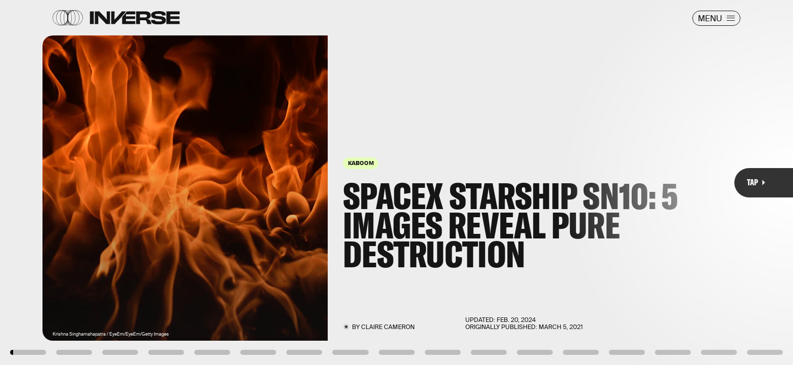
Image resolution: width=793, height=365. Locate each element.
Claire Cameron (388, 327)
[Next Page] (527, 182)
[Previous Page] (130, 182)
